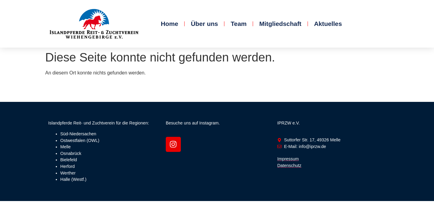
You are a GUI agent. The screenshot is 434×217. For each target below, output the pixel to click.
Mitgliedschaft (280, 23)
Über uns (204, 23)
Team (239, 23)
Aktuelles (328, 23)
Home (169, 23)
